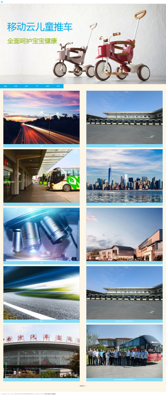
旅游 (26, 86)
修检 (47, 86)
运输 (5, 86)
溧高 (58, 86)
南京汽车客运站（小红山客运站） (41, 380)
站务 (15, 86)
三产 (37, 86)
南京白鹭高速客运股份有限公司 (124, 380)
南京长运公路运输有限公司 (124, 146)
